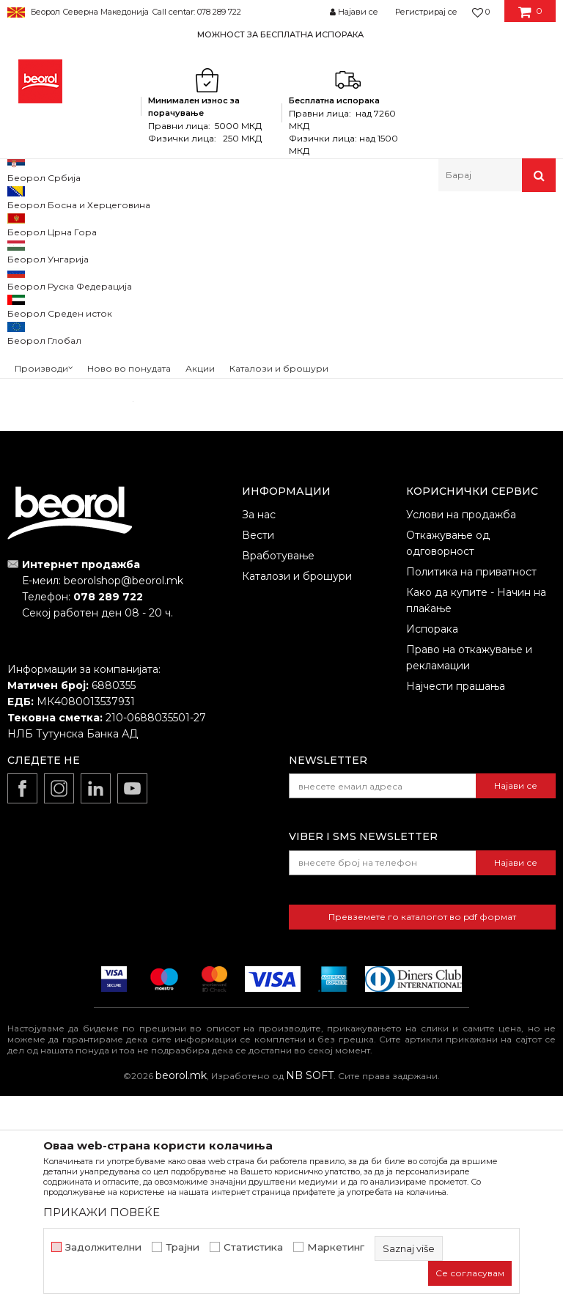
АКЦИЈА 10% (49, 425)
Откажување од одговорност (448, 757)
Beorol (20, 223)
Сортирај (418, 289)
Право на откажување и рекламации (469, 871)
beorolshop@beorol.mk (123, 794)
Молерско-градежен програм (179, 223)
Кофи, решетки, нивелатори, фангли (348, 223)
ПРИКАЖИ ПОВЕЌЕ (101, 1212)
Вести (258, 749)
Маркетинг (335, 1247)
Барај (66, 570)
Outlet (36, 407)
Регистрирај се (426, 12)
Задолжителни (103, 1247)
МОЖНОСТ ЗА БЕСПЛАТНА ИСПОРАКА (280, 34)
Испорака (432, 843)
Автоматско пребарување (314, 289)
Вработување (278, 769)
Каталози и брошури (297, 790)
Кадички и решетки (59, 333)
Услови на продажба (461, 728)
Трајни (182, 1247)
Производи (71, 223)
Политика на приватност (471, 785)
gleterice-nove (55, 460)
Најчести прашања (455, 900)
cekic (33, 443)
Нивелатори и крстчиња (63, 308)
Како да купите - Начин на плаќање (476, 814)
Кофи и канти (45, 351)
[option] (281, 34)
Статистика (253, 1247)
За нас (259, 728)
